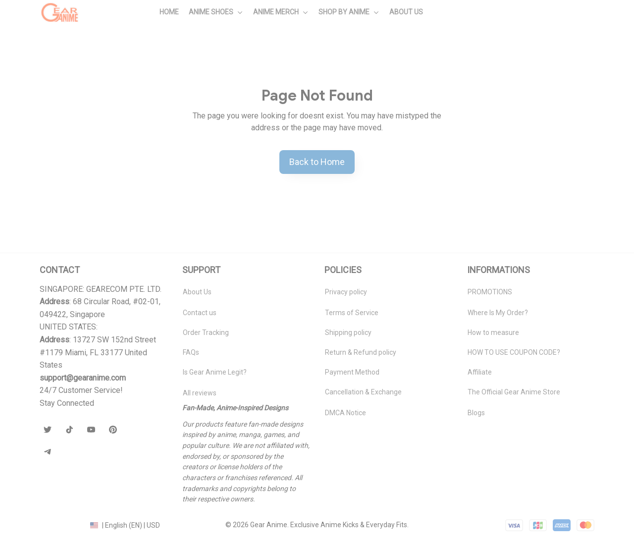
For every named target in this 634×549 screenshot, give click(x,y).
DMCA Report (61, 525)
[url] (83, 378)
